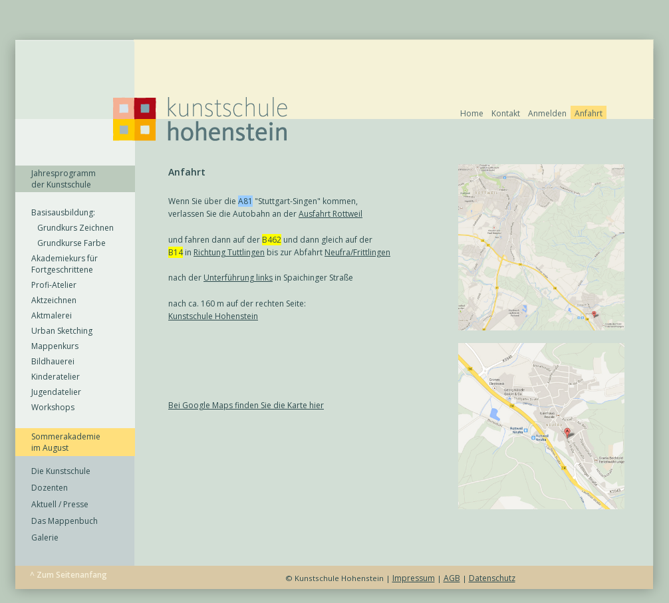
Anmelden (547, 113)
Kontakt (505, 113)
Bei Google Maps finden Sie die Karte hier (246, 405)
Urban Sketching (61, 330)
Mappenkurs (54, 346)
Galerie (45, 537)
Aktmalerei (51, 315)
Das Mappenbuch (64, 521)
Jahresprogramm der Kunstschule (63, 179)
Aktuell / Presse (59, 504)
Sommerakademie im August (65, 442)
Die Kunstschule (60, 471)
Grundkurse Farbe (68, 243)
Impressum (413, 578)
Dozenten (49, 487)
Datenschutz (492, 578)
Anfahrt (588, 113)
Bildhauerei (52, 361)
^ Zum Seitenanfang (68, 574)
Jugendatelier (56, 392)
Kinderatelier (55, 376)
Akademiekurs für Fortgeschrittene (64, 264)
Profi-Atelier (53, 285)
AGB (452, 578)
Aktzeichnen (53, 300)
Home (471, 113)
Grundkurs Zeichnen (72, 227)
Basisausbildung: (63, 212)
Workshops (52, 407)
